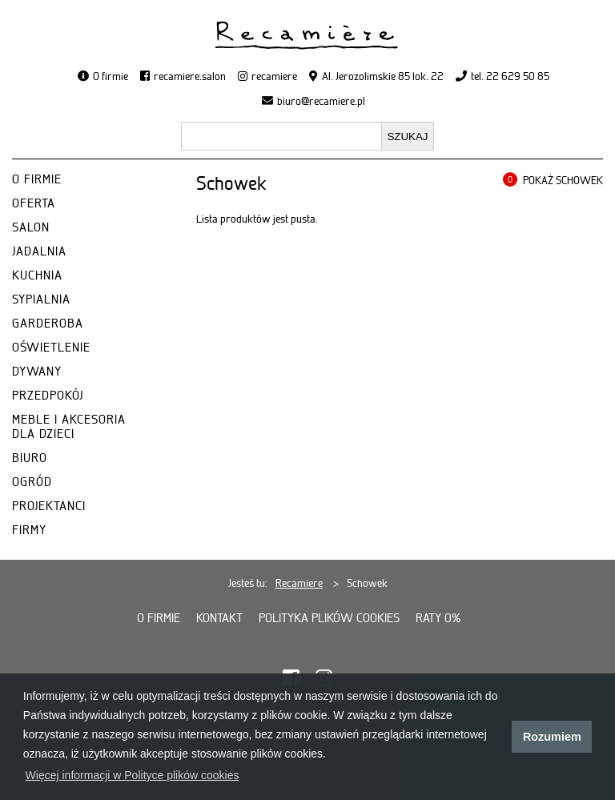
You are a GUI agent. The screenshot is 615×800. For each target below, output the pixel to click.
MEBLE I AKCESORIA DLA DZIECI (69, 426)
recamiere (274, 76)
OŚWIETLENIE (51, 347)
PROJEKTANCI (49, 506)
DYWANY (37, 371)
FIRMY (29, 530)
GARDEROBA (47, 323)
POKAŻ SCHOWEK (563, 180)
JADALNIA (39, 251)
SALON (31, 227)
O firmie (110, 76)
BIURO (29, 458)
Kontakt (219, 618)
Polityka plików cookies (329, 618)
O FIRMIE (37, 179)
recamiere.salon (190, 76)
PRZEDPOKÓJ (47, 395)
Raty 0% (438, 618)
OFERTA (33, 203)
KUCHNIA (37, 275)
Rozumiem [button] (552, 736)
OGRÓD (32, 482)
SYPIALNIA (41, 299)
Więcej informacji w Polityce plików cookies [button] (132, 775)
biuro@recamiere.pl (321, 100)
